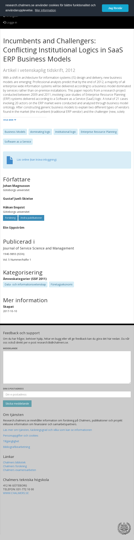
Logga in (10, 22)
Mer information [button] (45, 10)
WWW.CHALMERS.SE (16, 493)
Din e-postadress (13, 388)
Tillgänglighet (11, 441)
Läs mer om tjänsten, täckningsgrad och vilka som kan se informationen (47, 430)
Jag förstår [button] (115, 8)
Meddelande (10, 348)
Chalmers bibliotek (14, 462)
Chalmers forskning (15, 466)
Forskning (10, 217)
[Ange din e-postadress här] (67, 394)
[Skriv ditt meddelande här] (67, 367)
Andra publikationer (31, 217)
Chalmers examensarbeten (19, 470)
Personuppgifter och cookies (20, 435)
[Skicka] (17, 403)
